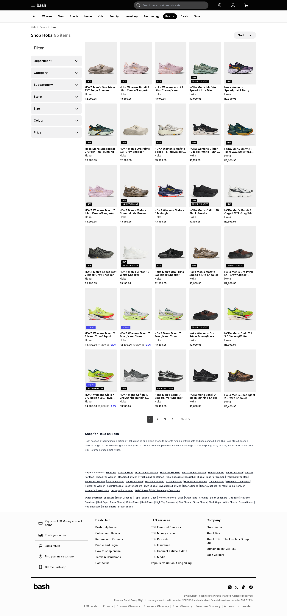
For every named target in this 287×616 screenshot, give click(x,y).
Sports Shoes (190, 486)
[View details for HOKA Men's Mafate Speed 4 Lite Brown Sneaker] (136, 186)
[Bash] (33, 27)
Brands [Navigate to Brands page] (43, 27)
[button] (219, 5)
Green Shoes (246, 502)
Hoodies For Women (195, 481)
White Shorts (230, 502)
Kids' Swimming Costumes (165, 490)
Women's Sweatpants (97, 490)
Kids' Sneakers (174, 477)
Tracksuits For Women (151, 477)
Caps (154, 497)
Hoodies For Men (127, 477)
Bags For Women (215, 477)
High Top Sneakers (166, 502)
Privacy (108, 606)
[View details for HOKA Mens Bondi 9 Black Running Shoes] (205, 370)
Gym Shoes (150, 486)
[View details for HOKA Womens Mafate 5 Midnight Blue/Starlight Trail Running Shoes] (171, 186)
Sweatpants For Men (170, 486)
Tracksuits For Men (237, 477)
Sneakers (109, 497)
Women (47, 16)
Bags (180, 497)
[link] (185, 419)
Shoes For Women (106, 477)
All (34, 16)
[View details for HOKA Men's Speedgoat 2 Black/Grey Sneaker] (101, 247)
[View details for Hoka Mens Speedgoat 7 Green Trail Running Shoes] (101, 125)
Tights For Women (95, 486)
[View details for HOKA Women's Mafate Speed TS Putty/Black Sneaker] (171, 125)
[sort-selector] (245, 35)
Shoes (145, 497)
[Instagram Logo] (229, 588)
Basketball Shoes (194, 477)
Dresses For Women (146, 472)
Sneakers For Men (170, 472)
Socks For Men (237, 486)
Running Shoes (216, 472)
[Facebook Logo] (251, 588)
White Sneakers (167, 497)
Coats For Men (174, 481)
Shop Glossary (182, 606)
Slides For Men (134, 481)
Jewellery (131, 16)
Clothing (203, 497)
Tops (137, 497)
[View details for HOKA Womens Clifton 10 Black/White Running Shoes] (205, 125)
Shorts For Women (95, 481)
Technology (151, 16)
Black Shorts (109, 506)
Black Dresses (124, 497)
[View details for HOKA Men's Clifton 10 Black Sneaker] (205, 186)
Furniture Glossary (208, 606)
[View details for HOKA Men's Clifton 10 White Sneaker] (136, 247)
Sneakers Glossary (156, 606)
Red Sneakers (93, 506)
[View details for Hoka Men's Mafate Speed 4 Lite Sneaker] (205, 247)
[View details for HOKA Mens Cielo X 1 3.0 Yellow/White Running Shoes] (240, 309)
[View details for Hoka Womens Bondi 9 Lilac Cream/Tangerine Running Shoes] (136, 63)
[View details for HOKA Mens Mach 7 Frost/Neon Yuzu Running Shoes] (171, 309)
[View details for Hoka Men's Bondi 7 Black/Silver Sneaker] (171, 370)
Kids (101, 16)
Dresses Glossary (128, 606)
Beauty (114, 16)
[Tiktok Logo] (243, 588)
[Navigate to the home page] (41, 5)
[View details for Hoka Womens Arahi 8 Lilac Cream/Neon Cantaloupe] (171, 63)
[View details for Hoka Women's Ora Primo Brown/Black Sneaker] (205, 309)
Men (61, 16)
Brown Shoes (125, 506)
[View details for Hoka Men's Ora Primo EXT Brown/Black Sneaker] (240, 247)
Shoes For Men (234, 472)
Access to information (238, 606)
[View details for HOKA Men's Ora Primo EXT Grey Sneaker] (136, 125)
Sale (197, 16)
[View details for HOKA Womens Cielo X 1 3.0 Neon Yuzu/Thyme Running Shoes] (101, 370)
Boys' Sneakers (133, 486)
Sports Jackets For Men (213, 486)
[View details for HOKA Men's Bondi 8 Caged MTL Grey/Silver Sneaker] (240, 186)
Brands (170, 16)
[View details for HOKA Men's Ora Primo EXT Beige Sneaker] (101, 63)
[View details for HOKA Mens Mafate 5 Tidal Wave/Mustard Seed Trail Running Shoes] (240, 125)
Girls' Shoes (142, 490)
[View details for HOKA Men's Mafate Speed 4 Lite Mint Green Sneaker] (205, 63)
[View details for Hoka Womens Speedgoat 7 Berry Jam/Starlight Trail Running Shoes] (240, 63)
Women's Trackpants (238, 481)
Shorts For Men (115, 481)
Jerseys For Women (122, 490)
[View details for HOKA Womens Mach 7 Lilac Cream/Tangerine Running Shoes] (101, 186)
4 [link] (172, 419)
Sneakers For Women (194, 472)
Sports (74, 16)
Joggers (234, 497)
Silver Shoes (200, 502)
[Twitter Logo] (236, 588)
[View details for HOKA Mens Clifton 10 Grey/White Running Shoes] (136, 370)
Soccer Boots (125, 472)
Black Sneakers (218, 497)
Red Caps (102, 502)
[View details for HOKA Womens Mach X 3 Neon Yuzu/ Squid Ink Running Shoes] (101, 309)
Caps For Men (216, 481)
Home (88, 16)
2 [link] (157, 419)
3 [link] (165, 419)
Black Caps (215, 502)
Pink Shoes (185, 502)
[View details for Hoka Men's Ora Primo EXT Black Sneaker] (171, 247)
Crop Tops (191, 497)
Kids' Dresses (115, 486)
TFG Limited (91, 606)
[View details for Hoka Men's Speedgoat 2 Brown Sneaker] (240, 370)
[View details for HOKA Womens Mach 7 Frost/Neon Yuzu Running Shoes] (136, 309)
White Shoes (133, 502)
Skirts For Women (154, 481)
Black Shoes (117, 502)
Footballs (111, 472)
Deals (184, 16)
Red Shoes (147, 502)
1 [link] (150, 419)
